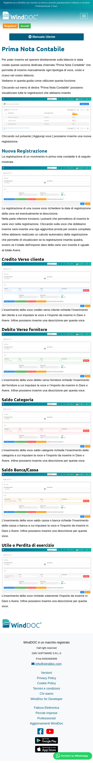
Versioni (46, 672)
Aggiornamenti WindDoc (46, 723)
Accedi (25, 25)
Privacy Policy (46, 678)
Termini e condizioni (46, 688)
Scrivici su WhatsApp (74, 755)
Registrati (10, 25)
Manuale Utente (41, 37)
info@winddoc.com (46, 664)
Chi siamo (46, 693)
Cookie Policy (46, 683)
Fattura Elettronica (46, 707)
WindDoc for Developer (46, 699)
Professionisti (46, 718)
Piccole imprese (46, 713)
